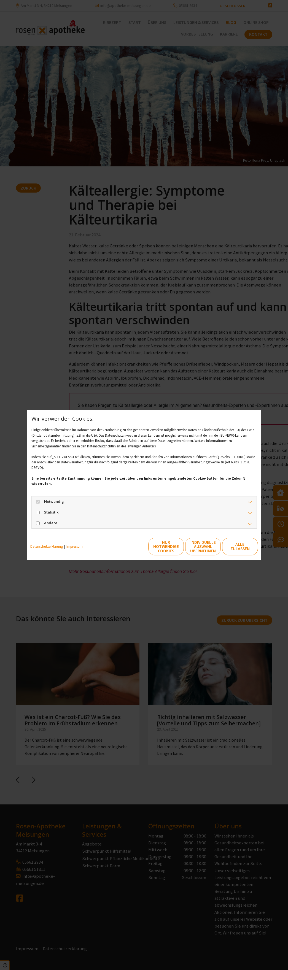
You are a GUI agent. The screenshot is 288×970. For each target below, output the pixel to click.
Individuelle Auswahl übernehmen (180, 546)
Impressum (74, 546)
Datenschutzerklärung (46, 546)
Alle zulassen (232, 546)
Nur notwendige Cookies (127, 547)
